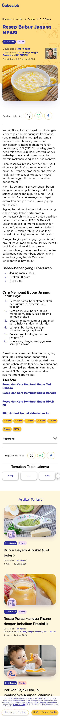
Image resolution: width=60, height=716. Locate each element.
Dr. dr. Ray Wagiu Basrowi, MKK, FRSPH (18, 53)
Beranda (5, 19)
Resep (27, 19)
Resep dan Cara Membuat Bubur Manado (25, 360)
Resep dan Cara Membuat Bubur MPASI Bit (27, 369)
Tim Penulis (21, 48)
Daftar (43, 5)
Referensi (8, 402)
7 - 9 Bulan (39, 19)
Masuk (29, 5)
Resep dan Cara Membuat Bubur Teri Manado (28, 355)
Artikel (17, 19)
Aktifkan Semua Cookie (45, 712)
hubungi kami (36, 703)
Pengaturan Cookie (15, 712)
